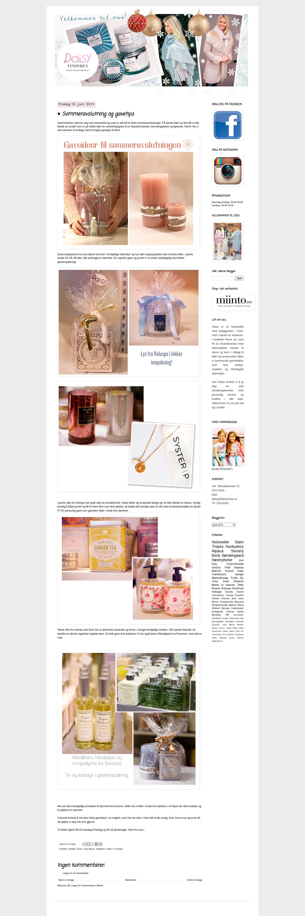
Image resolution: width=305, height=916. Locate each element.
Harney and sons (232, 598)
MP (242, 631)
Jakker (241, 628)
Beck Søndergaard (228, 555)
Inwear (215, 598)
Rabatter (223, 638)
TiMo (240, 584)
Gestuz (216, 567)
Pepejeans (239, 634)
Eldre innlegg (194, 880)
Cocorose (239, 621)
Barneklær (239, 615)
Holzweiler (220, 542)
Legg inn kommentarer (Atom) (87, 885)
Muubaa (216, 614)
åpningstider (218, 621)
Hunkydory (235, 546)
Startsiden (130, 880)
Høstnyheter (222, 560)
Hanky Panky (231, 628)
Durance (216, 624)
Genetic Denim (234, 591)
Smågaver (100, 849)
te (222, 641)
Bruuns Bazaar (221, 588)
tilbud (240, 605)
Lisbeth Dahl (234, 631)
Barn (241, 570)
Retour (231, 638)
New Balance (228, 634)
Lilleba (225, 631)
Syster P (110, 849)
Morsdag (229, 621)
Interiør (230, 611)
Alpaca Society (228, 551)
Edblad (71, 849)
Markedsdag (220, 577)
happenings (216, 641)
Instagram (217, 611)
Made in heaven (223, 584)
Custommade (235, 563)
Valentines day (237, 618)
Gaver (79, 849)
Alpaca (232, 605)
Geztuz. (221, 628)
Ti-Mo (234, 577)
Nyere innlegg (66, 880)
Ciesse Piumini (235, 595)
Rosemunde (226, 601)
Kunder (225, 618)
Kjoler (240, 611)
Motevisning (216, 634)
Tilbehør (240, 638)
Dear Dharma (233, 581)
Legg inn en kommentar (76, 873)
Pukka (214, 638)
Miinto (215, 601)
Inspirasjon (237, 608)
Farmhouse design (228, 574)
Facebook (216, 618)
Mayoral (239, 601)
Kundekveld (216, 631)
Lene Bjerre (88, 849)
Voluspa (118, 849)
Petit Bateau (234, 567)
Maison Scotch (223, 570)
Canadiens (218, 595)
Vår (227, 614)
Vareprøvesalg (220, 605)
